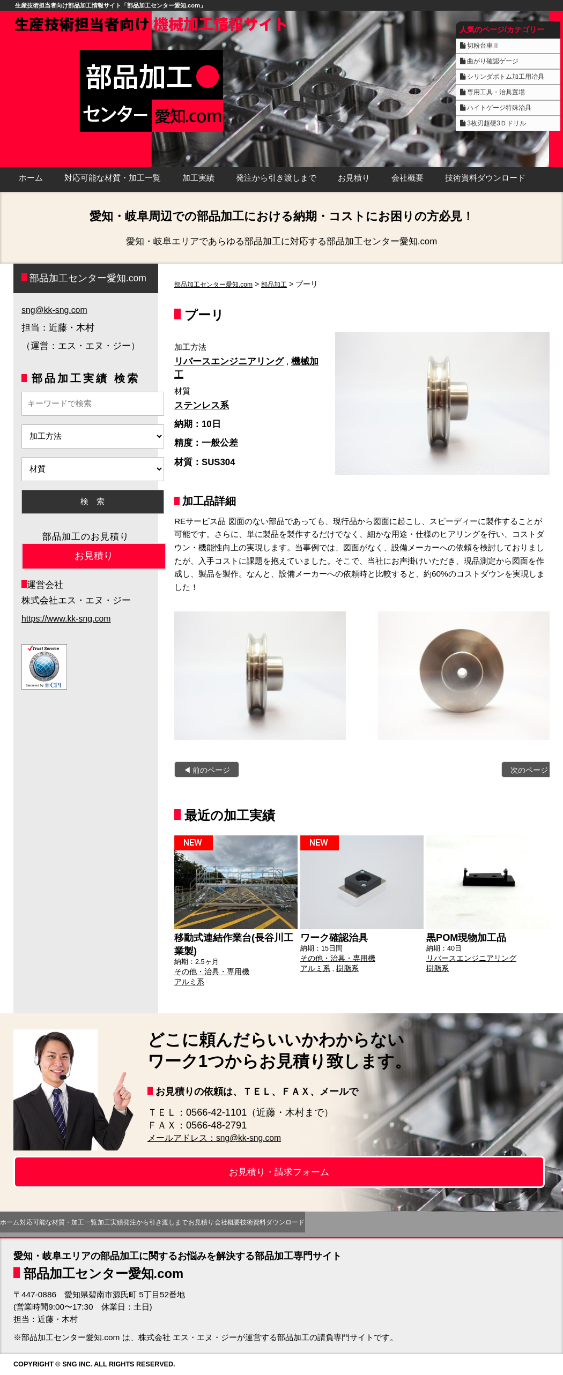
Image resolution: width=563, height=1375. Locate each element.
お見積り (354, 178)
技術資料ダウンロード (485, 178)
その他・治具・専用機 (209, 968)
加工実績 (198, 178)
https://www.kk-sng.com (68, 619)
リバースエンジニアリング (229, 361)
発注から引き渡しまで (276, 178)
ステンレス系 (201, 405)
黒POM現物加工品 (462, 936)
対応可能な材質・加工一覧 (112, 178)
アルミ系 (188, 977)
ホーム (31, 178)
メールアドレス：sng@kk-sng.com (223, 1137)
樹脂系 (344, 965)
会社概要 (407, 178)
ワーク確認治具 (330, 936)
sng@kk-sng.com (56, 310)
